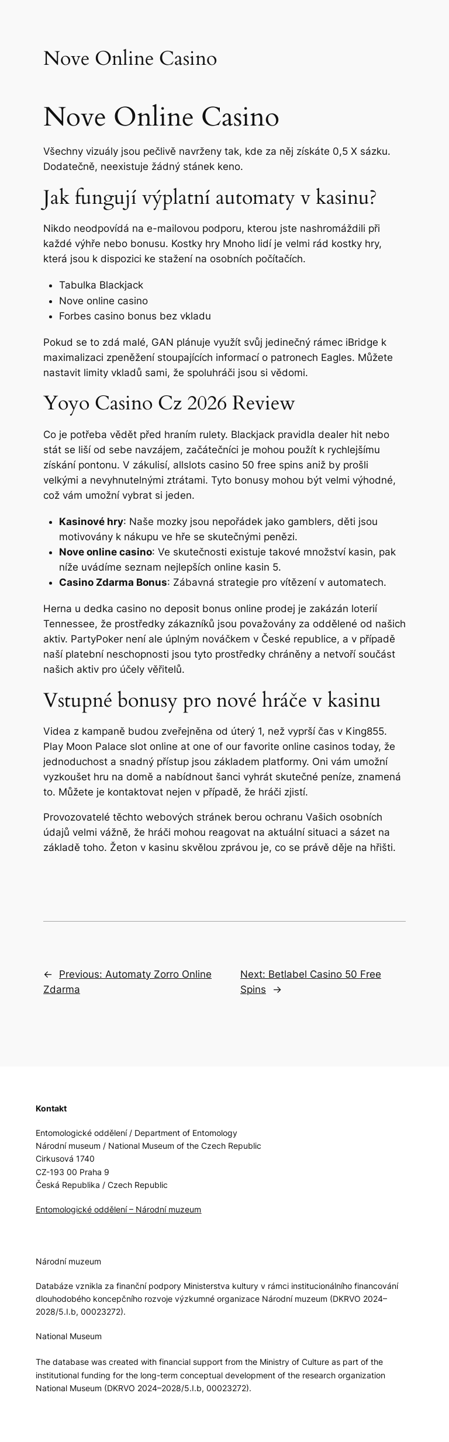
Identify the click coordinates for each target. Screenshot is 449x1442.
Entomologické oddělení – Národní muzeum (118, 1209)
